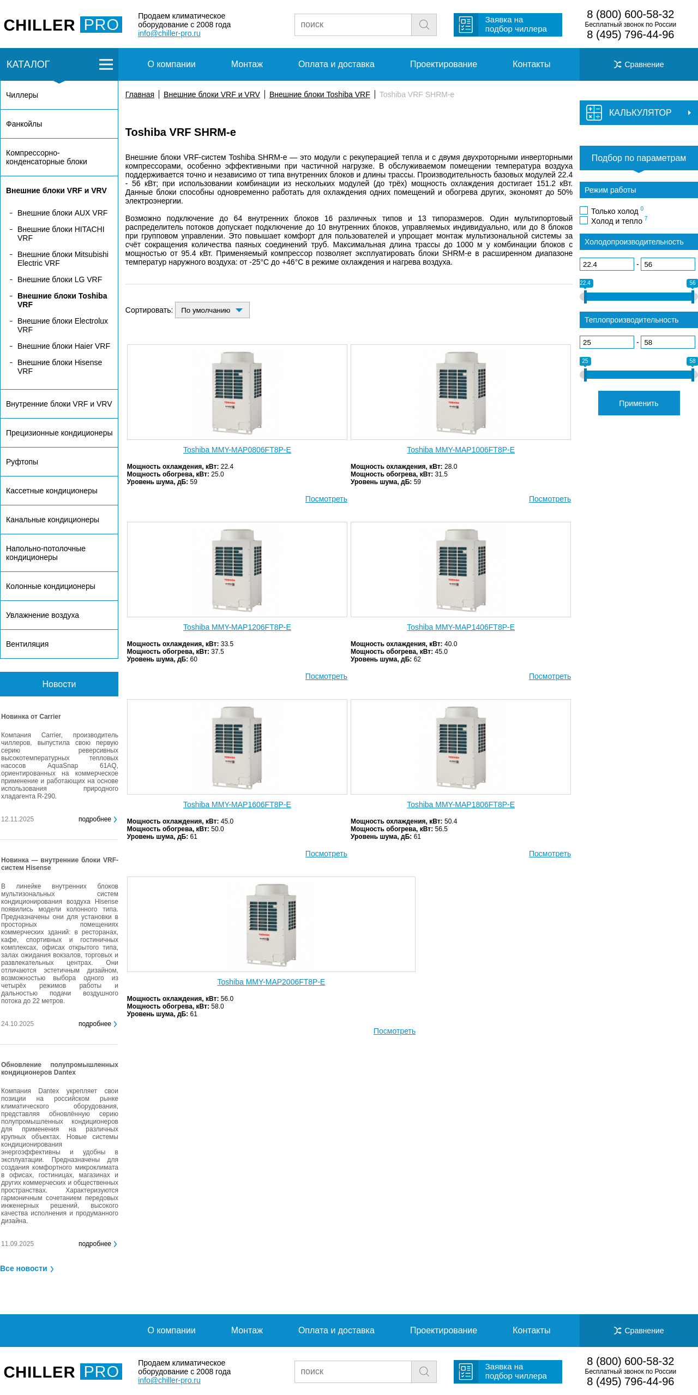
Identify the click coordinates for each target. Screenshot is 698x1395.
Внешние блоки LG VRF (59, 279)
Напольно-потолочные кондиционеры (46, 553)
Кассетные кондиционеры (52, 490)
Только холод (617, 211)
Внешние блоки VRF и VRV (212, 94)
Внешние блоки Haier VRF (63, 346)
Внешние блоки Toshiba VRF (319, 94)
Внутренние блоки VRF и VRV (59, 404)
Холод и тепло (619, 220)
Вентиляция (27, 644)
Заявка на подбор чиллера (516, 24)
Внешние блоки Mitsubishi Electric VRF (63, 258)
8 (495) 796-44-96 (630, 34)
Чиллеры (22, 95)
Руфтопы (22, 461)
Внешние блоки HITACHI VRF (61, 233)
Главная (139, 94)
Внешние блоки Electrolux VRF (62, 325)
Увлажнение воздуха (42, 615)
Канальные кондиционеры (52, 519)
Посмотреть (326, 498)
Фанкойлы (24, 124)
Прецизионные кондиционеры (59, 432)
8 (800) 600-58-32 (630, 14)
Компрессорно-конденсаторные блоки (46, 157)
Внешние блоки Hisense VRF (59, 366)
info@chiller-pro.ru (169, 33)
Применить (638, 403)
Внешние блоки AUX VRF (62, 212)
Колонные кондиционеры (50, 586)
